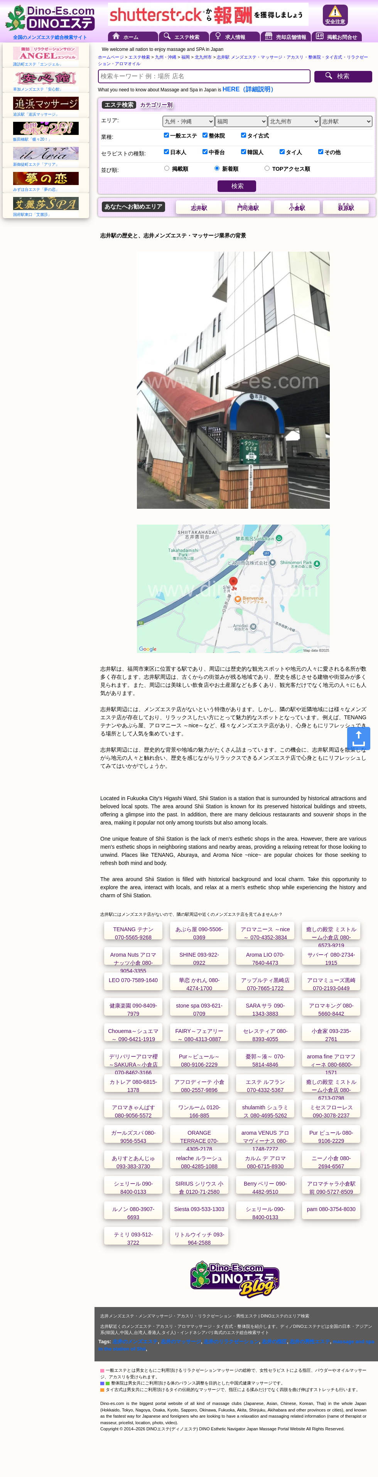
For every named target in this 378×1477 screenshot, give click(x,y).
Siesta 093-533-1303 (199, 1209)
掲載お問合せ (342, 37)
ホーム (130, 37)
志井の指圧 (274, 1341)
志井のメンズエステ (135, 1341)
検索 (343, 76)
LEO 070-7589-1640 (133, 980)
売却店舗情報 (291, 37)
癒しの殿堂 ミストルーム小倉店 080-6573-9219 (331, 937)
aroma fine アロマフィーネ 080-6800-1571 (331, 1064)
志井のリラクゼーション (231, 1341)
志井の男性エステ (310, 1341)
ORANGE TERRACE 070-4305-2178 (199, 1141)
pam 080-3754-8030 (331, 1209)
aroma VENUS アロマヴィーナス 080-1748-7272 (265, 1141)
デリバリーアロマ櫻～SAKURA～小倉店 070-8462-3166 (133, 1064)
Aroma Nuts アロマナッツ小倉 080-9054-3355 (133, 963)
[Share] (358, 738)
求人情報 (235, 37)
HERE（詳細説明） (250, 89)
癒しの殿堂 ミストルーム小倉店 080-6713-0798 (331, 1090)
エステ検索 (186, 37)
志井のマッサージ (181, 1341)
